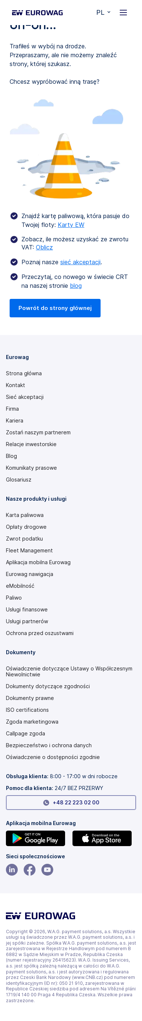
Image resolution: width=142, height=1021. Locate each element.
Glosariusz (18, 480)
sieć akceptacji (80, 262)
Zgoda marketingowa (32, 722)
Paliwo (14, 598)
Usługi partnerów (27, 621)
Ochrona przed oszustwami (40, 633)
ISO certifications (27, 710)
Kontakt (15, 385)
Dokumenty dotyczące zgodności (48, 686)
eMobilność (20, 586)
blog (76, 285)
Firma (12, 409)
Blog (11, 456)
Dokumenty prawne (30, 698)
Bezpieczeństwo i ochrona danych (49, 745)
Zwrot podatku (24, 539)
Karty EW (71, 224)
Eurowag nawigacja (29, 574)
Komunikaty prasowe (31, 468)
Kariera (14, 421)
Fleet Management (29, 550)
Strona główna (24, 373)
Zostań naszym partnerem (38, 432)
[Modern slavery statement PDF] (71, 671)
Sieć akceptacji (25, 397)
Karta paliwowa (25, 515)
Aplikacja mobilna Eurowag (38, 562)
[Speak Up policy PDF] (71, 734)
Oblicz (44, 247)
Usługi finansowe (27, 610)
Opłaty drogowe (26, 527)
